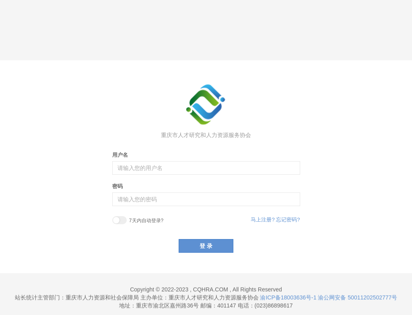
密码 (117, 186)
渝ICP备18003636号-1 (288, 298)
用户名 (120, 155)
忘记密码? (288, 220)
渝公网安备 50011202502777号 (357, 298)
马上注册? (262, 220)
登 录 (206, 246)
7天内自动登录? (138, 220)
